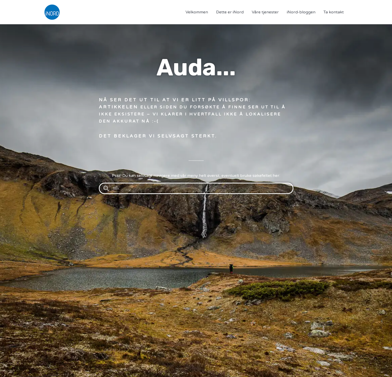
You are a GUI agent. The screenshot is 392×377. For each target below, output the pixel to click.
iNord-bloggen (301, 12)
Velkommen (197, 12)
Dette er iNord (230, 12)
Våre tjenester (265, 12)
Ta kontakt (334, 12)
